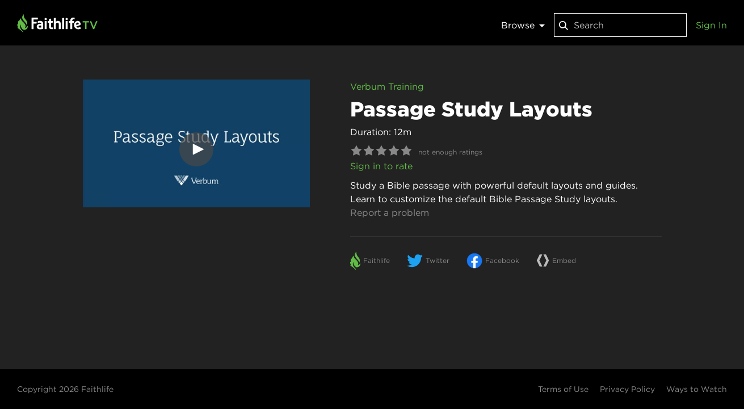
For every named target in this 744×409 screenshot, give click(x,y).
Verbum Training (387, 86)
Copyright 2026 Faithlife (65, 389)
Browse (523, 25)
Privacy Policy (627, 389)
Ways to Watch (696, 389)
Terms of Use (563, 389)
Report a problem (389, 212)
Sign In (711, 25)
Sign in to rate (381, 166)
